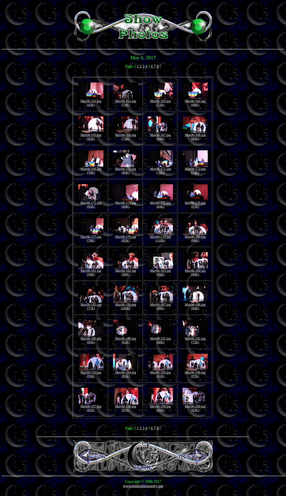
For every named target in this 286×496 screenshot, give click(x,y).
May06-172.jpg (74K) (195, 169)
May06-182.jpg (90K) (125, 271)
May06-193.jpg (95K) (90, 373)
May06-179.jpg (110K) (160, 237)
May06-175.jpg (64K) (160, 203)
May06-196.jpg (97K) (195, 373)
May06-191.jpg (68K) (160, 339)
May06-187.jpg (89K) (160, 305)
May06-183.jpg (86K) (160, 271)
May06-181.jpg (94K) (90, 271)
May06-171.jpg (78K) (160, 169)
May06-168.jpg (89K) (195, 135)
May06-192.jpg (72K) (195, 339)
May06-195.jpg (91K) (160, 373)
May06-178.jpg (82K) (125, 237)
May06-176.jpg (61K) (195, 203)
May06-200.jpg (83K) (195, 407)
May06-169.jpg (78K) (90, 169)
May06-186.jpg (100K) (125, 305)
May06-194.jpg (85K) (125, 373)
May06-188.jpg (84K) (195, 305)
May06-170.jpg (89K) (125, 169)
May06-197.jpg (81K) (90, 407)
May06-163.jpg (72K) (160, 101)
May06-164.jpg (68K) (195, 101)
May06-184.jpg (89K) (195, 271)
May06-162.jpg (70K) (125, 101)
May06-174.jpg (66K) (125, 203)
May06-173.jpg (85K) (90, 203)
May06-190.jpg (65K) (125, 339)
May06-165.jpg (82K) (90, 135)
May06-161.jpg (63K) (90, 101)
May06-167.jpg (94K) (160, 135)
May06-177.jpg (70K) (90, 237)
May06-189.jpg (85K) (90, 339)
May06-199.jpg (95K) (160, 407)
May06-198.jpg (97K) (125, 407)
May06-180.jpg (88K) (195, 237)
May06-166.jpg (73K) (125, 135)
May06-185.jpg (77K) (90, 305)
